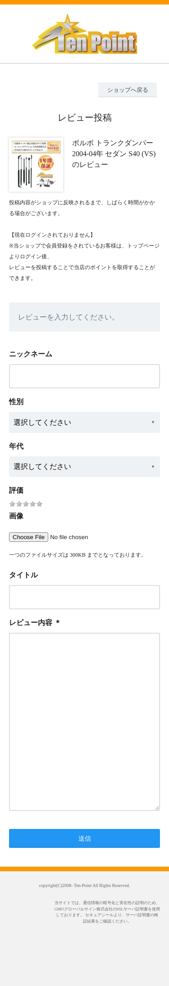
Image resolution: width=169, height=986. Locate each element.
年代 (16, 446)
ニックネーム (30, 354)
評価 (16, 490)
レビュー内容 (30, 622)
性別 (16, 401)
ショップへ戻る (127, 89)
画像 (16, 516)
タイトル (23, 575)
